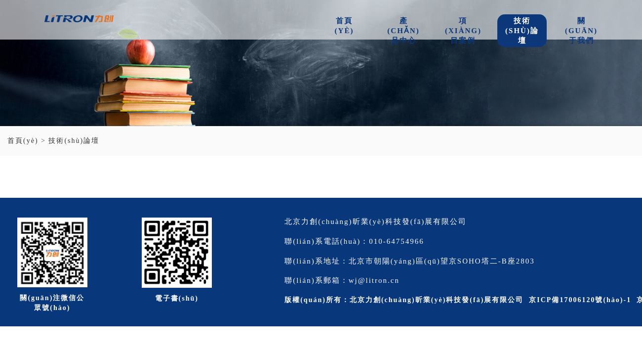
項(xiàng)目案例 (463, 30)
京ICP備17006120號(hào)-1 (580, 300)
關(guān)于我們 (581, 30)
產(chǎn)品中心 (403, 30)
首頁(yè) (344, 26)
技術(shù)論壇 (522, 30)
